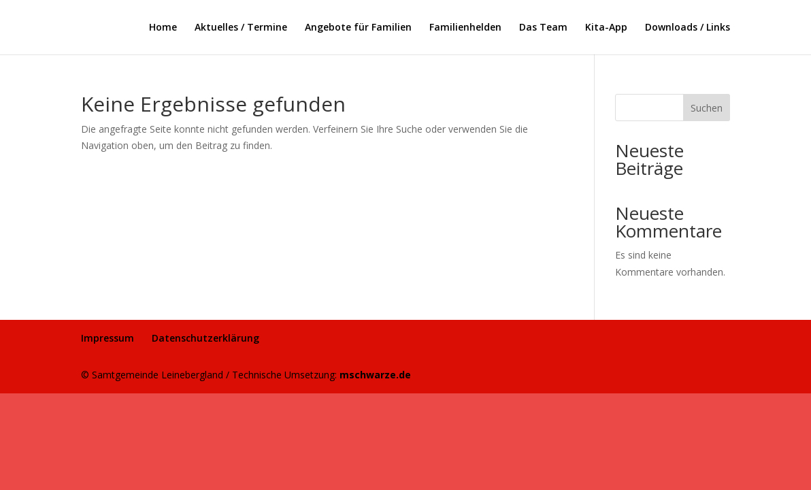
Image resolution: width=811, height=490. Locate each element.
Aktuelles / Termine (241, 27)
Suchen (707, 107)
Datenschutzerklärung (205, 337)
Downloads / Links (687, 27)
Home (163, 27)
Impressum (107, 337)
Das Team (543, 27)
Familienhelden (465, 27)
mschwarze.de (375, 374)
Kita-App (606, 27)
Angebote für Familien (358, 27)
